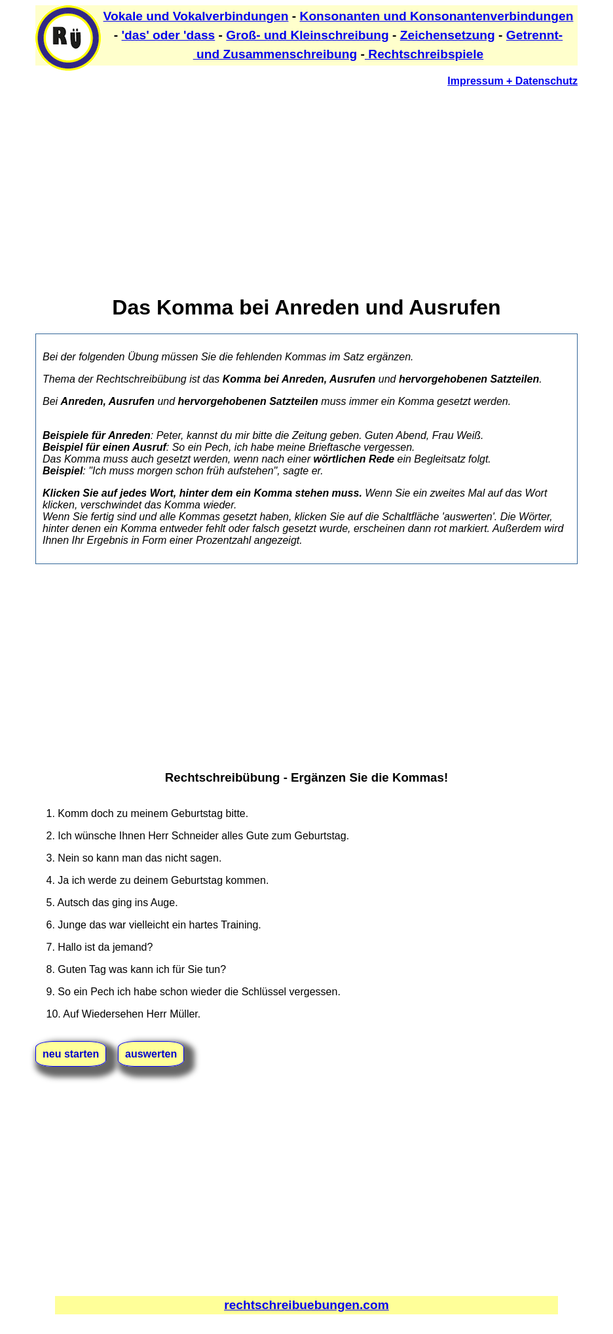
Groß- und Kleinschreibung (307, 35)
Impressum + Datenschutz (512, 80)
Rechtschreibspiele (424, 54)
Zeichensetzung (447, 35)
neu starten (71, 1053)
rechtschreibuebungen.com (306, 1305)
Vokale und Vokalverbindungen (196, 16)
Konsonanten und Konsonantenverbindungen (437, 16)
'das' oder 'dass (168, 35)
